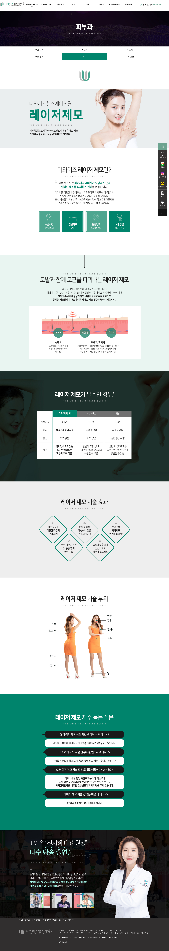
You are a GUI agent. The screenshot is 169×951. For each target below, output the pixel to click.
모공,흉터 (39, 56)
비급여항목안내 (25, 920)
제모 (84, 57)
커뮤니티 (128, 4)
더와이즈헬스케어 (32, 5)
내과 (73, 4)
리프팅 (130, 50)
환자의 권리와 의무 (66, 920)
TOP (162, 212)
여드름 (84, 50)
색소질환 (39, 50)
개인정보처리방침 (50, 920)
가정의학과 (59, 4)
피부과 (100, 4)
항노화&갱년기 (114, 4)
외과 (87, 4)
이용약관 (37, 920)
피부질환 (130, 56)
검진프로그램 (46, 4)
